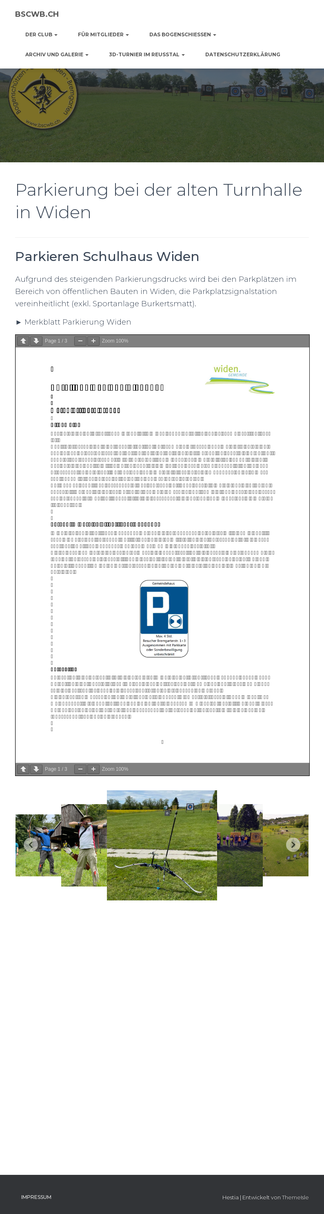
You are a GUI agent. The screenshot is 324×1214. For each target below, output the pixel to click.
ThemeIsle (295, 1197)
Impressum (36, 1197)
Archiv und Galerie (57, 54)
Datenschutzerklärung (242, 54)
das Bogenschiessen (182, 34)
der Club (41, 34)
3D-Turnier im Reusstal (147, 54)
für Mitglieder (103, 34)
